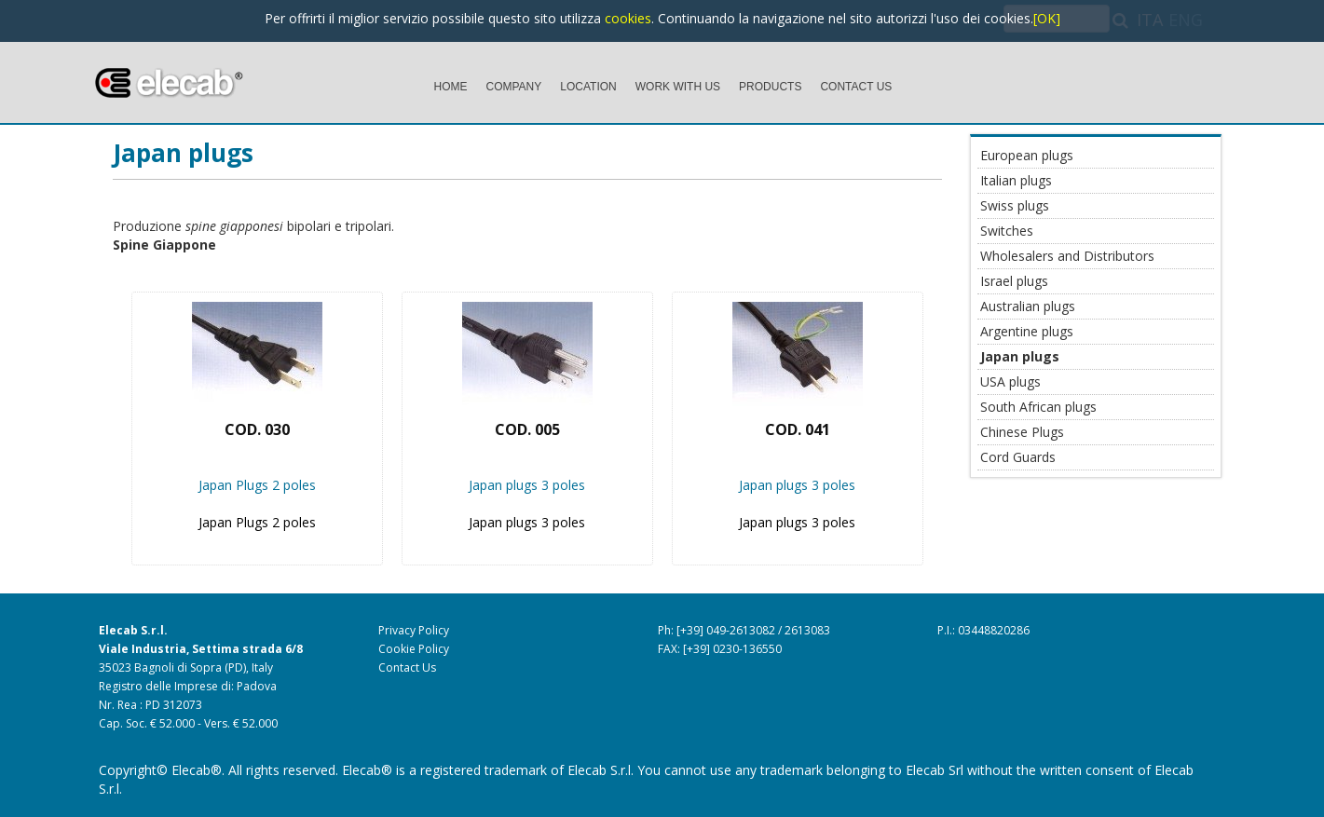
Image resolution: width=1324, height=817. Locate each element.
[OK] (1046, 18)
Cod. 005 (527, 429)
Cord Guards (1018, 457)
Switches (1006, 230)
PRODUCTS (770, 86)
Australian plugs (1027, 306)
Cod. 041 (797, 429)
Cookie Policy (413, 649)
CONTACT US (856, 86)
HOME (451, 86)
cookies (628, 18)
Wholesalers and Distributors (1067, 256)
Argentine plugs (1026, 331)
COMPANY (514, 86)
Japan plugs (183, 153)
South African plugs (1038, 406)
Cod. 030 (257, 429)
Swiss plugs (1014, 205)
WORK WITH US (677, 86)
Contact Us (407, 667)
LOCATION (588, 86)
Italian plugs (1016, 180)
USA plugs (1010, 381)
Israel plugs (1014, 281)
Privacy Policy (413, 630)
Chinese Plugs (1022, 432)
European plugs (1026, 155)
